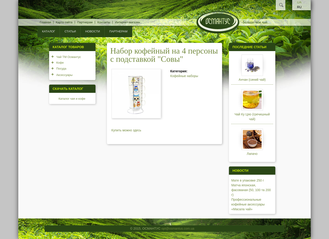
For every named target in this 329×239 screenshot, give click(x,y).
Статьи (70, 31)
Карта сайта (64, 22)
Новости (92, 31)
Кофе (60, 62)
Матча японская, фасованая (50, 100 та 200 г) (251, 190)
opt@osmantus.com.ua (177, 228)
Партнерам (85, 22)
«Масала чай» (241, 209)
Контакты (103, 22)
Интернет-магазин (127, 22)
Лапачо (252, 154)
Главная (45, 22)
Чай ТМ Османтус (68, 57)
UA (299, 2)
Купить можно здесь (126, 130)
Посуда (61, 68)
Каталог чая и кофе (71, 98)
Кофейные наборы (184, 76)
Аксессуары (64, 75)
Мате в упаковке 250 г (247, 180)
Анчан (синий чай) (252, 79)
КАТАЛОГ (48, 31)
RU (299, 7)
